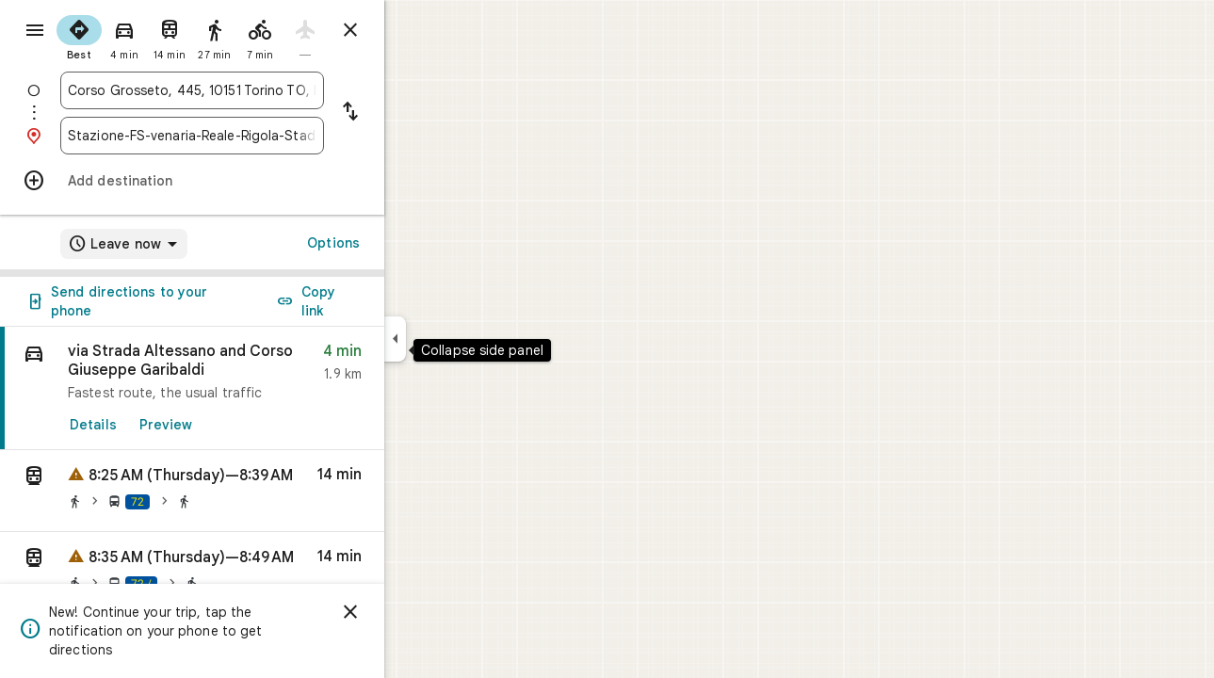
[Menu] (34, 32)
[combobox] (260, 90)
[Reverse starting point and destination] (418, 113)
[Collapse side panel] (463, 339)
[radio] (147, 35)
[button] (260, 491)
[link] (260, 388)
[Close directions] (418, 30)
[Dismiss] (418, 612)
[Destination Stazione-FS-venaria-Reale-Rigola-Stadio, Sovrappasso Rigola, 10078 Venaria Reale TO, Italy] (260, 135)
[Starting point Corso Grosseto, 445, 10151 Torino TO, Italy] (260, 90)
